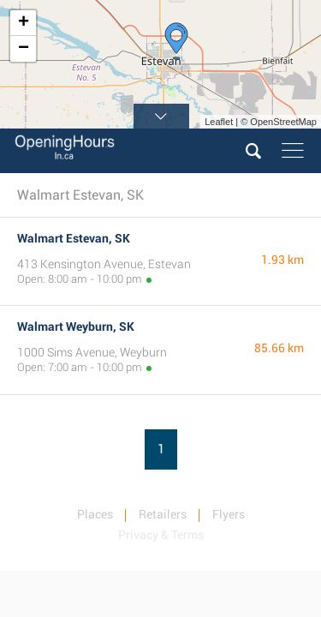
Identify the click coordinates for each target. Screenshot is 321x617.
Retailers (163, 514)
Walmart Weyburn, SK (75, 326)
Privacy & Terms (161, 535)
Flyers (228, 514)
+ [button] (23, 23)
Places (95, 514)
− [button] (23, 49)
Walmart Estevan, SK (73, 238)
